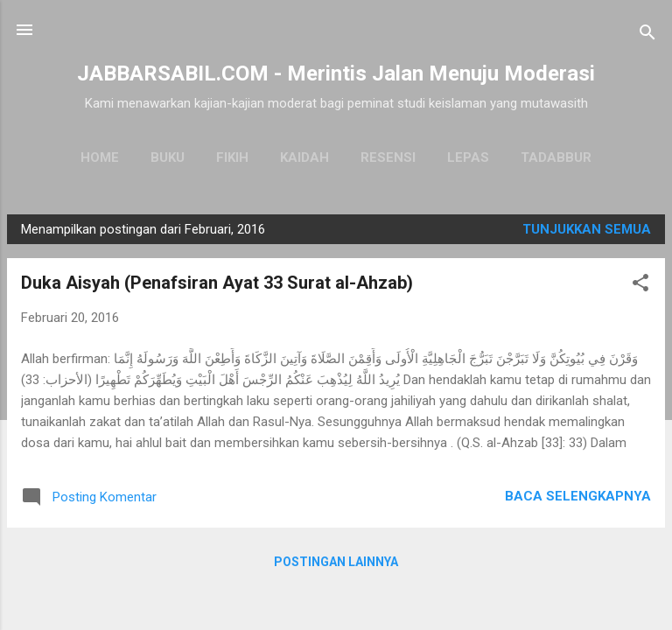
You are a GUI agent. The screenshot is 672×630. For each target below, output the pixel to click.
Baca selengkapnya (578, 496)
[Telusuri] (647, 35)
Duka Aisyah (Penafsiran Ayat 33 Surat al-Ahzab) (217, 282)
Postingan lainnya (336, 562)
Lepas (468, 157)
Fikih (232, 157)
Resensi (388, 157)
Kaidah (304, 157)
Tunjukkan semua (586, 229)
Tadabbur (556, 157)
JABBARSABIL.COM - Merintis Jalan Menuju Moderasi (336, 73)
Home (99, 157)
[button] (640, 285)
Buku (167, 157)
